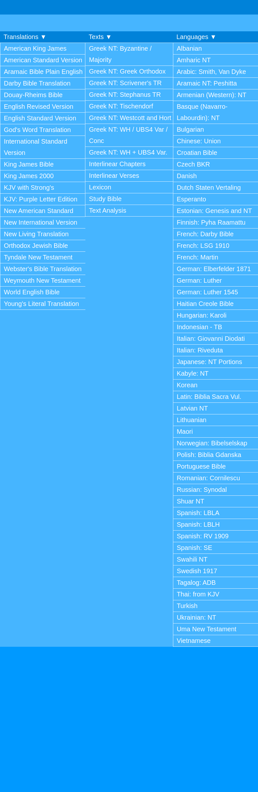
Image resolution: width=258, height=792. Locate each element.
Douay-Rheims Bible (33, 94)
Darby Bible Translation (37, 83)
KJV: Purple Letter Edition (40, 199)
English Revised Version (38, 106)
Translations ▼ (25, 36)
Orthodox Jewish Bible (36, 245)
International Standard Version (35, 147)
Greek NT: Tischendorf (121, 106)
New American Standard (38, 210)
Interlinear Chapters (117, 164)
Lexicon (100, 187)
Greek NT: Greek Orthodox (127, 71)
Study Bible (105, 198)
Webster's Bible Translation (42, 268)
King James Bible (29, 164)
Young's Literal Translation (41, 303)
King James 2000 (29, 175)
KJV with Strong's (29, 187)
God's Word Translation (37, 129)
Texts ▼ (100, 36)
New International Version (40, 222)
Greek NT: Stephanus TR (125, 94)
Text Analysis (107, 210)
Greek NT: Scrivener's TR (125, 82)
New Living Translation (36, 234)
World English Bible (32, 292)
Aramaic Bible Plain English (43, 71)
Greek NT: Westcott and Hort (130, 117)
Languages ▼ (196, 36)
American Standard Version (43, 60)
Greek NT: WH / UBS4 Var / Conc (128, 135)
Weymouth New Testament (42, 280)
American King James (35, 48)
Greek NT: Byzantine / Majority (120, 54)
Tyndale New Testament (38, 257)
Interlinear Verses (114, 175)
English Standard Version (40, 118)
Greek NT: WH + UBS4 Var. (128, 152)
